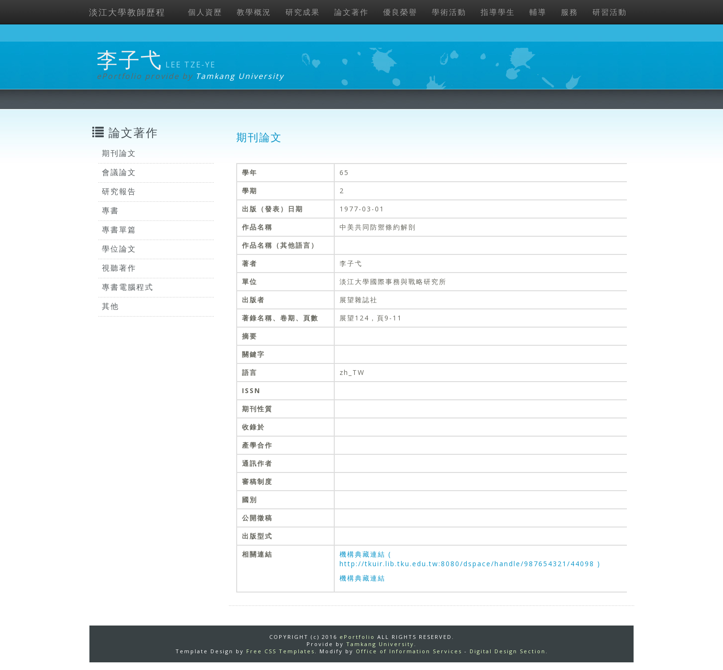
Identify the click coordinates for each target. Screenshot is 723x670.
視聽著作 (119, 268)
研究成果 (302, 12)
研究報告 (119, 191)
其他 (110, 306)
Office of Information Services (409, 651)
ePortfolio (357, 636)
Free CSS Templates (280, 651)
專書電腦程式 (127, 287)
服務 (569, 12)
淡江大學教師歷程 (127, 12)
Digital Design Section (508, 651)
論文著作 (351, 12)
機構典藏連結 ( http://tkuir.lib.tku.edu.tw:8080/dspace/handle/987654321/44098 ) (470, 558)
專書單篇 (119, 229)
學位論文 (119, 248)
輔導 (538, 12)
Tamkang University (240, 76)
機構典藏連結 (362, 577)
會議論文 (119, 172)
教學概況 (254, 12)
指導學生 (498, 12)
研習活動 (609, 12)
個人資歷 (205, 12)
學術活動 (449, 12)
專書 (110, 210)
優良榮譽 (400, 12)
